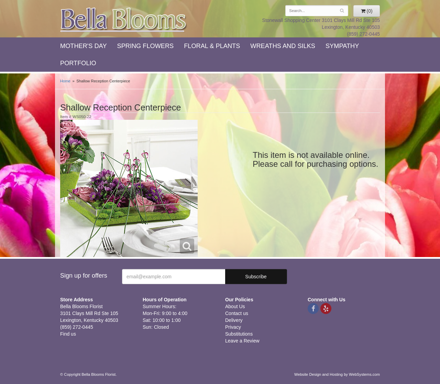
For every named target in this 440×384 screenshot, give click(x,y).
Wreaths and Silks (282, 46)
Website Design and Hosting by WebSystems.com (337, 374)
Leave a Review (242, 341)
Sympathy (342, 46)
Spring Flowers (145, 46)
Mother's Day (83, 46)
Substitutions (239, 334)
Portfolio (78, 63)
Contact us (236, 313)
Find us (68, 334)
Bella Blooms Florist (123, 20)
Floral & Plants (212, 46)
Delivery (234, 320)
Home (65, 81)
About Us (235, 306)
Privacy (233, 327)
